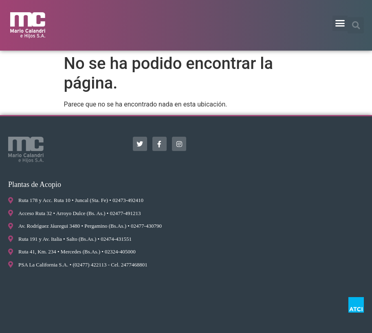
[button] (340, 23)
